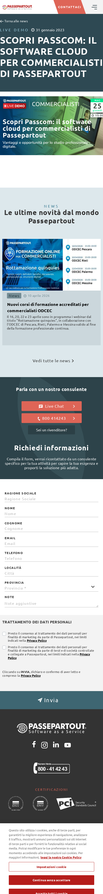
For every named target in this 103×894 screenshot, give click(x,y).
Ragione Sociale (20, 493)
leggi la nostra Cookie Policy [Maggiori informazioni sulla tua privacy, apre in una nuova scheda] (61, 869)
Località (13, 568)
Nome (10, 508)
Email (10, 538)
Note (9, 597)
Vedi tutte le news (53, 360)
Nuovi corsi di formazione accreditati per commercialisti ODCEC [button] (48, 307)
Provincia (14, 582)
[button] (51, 700)
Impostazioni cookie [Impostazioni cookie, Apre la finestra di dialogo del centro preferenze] (51, 879)
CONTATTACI (69, 7)
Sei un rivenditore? (51, 429)
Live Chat (57, 406)
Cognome (13, 523)
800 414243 (56, 418)
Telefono (14, 553)
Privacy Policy (37, 640)
